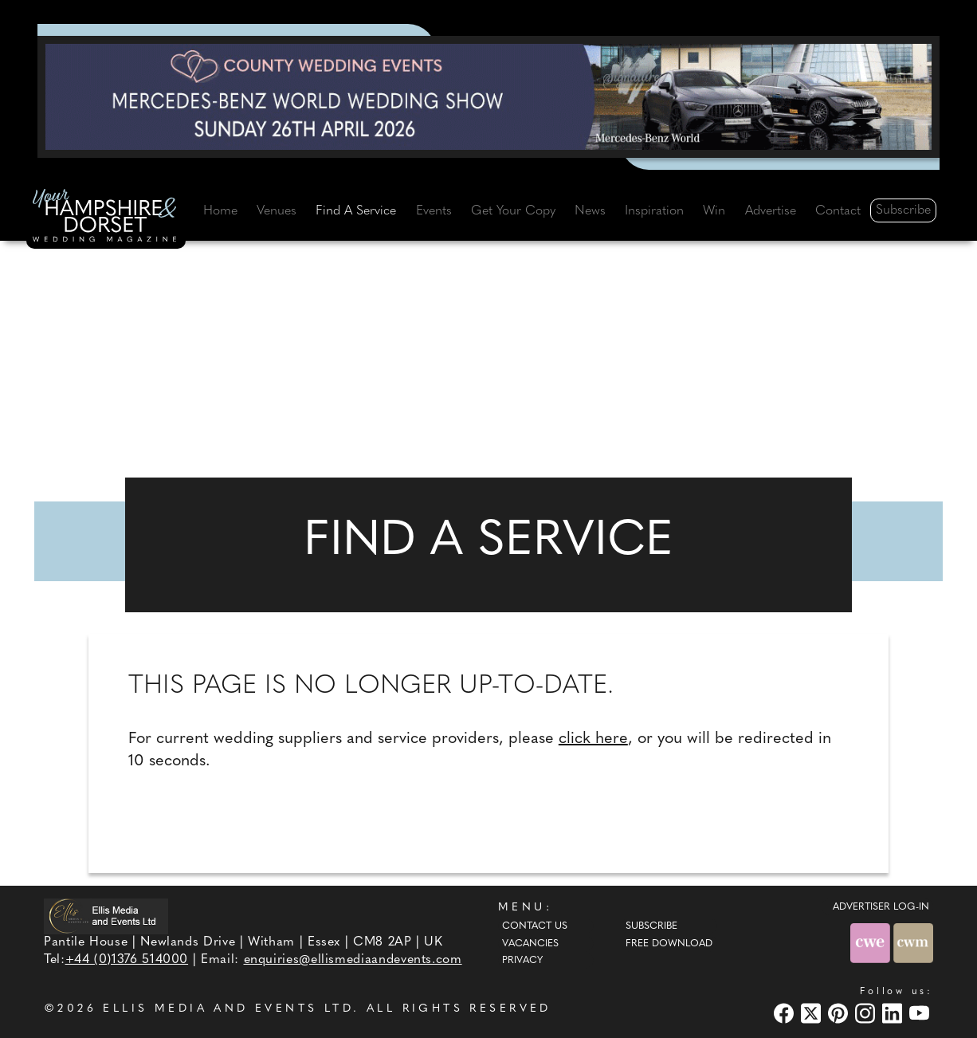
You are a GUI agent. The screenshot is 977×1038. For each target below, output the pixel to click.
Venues (276, 211)
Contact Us (534, 926)
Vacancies (530, 944)
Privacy (522, 960)
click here (593, 739)
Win (714, 211)
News (590, 211)
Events (434, 211)
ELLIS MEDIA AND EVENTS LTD (228, 1009)
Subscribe (903, 210)
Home (220, 211)
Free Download (669, 944)
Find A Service (356, 211)
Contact (838, 211)
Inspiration (654, 211)
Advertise (770, 211)
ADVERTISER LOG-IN (881, 907)
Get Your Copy (513, 211)
